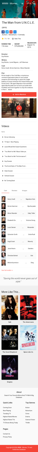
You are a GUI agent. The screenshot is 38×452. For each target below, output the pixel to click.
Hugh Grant (11, 241)
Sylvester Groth (12, 234)
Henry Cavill (5, 68)
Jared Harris (11, 248)
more (10, 89)
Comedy (21, 35)
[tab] (5, 190)
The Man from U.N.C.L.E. (18, 22)
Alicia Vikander (25, 68)
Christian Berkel (13, 255)
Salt (9, 322)
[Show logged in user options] (35, 3)
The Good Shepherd (10, 352)
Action (4, 35)
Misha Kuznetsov (13, 262)
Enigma (9, 382)
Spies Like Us (28, 352)
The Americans (28, 322)
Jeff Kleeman (23, 62)
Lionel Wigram (13, 62)
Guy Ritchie (5, 56)
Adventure (13, 35)
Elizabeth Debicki (12, 220)
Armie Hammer (15, 68)
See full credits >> (7, 270)
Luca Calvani (12, 227)
